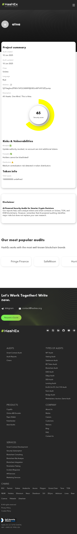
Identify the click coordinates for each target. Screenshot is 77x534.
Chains (9, 360)
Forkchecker (11, 421)
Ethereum (19, 493)
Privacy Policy (6, 508)
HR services (11, 474)
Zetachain (22, 498)
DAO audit (50, 372)
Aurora (35, 488)
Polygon (43, 488)
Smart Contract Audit (14, 353)
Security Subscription (14, 451)
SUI (44, 493)
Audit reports (11, 357)
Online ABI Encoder (14, 413)
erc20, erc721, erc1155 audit (56, 387)
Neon (28, 493)
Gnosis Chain (53, 488)
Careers (48, 417)
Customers (49, 421)
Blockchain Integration (15, 462)
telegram (7, 308)
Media (48, 413)
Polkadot (13, 498)
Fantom (10, 488)
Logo (10, 5)
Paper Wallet (11, 417)
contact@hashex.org (30, 308)
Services (11, 443)
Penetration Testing (13, 466)
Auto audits (11, 425)
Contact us (50, 436)
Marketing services (13, 477)
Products (12, 405)
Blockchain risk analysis (15, 458)
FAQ (47, 432)
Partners (48, 425)
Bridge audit (50, 395)
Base (72, 493)
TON (68, 488)
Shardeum (36, 493)
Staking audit (50, 357)
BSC (2, 488)
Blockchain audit (52, 368)
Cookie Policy (6, 511)
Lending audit (51, 383)
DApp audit (50, 376)
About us (49, 409)
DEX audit (49, 379)
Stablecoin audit (52, 360)
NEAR (3, 493)
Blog (47, 428)
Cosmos (4, 498)
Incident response (13, 470)
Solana (17, 488)
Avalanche (26, 488)
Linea (66, 493)
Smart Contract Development (17, 447)
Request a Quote (11, 318)
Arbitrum (59, 493)
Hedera (10, 493)
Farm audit (50, 391)
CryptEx (9, 409)
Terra (62, 488)
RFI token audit (51, 364)
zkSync (50, 493)
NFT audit (49, 353)
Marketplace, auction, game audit (58, 399)
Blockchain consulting (15, 455)
